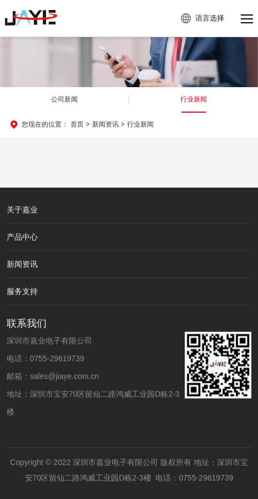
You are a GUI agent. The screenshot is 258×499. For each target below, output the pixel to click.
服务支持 (22, 292)
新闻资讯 (105, 124)
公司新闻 (64, 99)
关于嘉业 (22, 210)
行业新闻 (193, 99)
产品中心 (22, 237)
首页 (77, 124)
